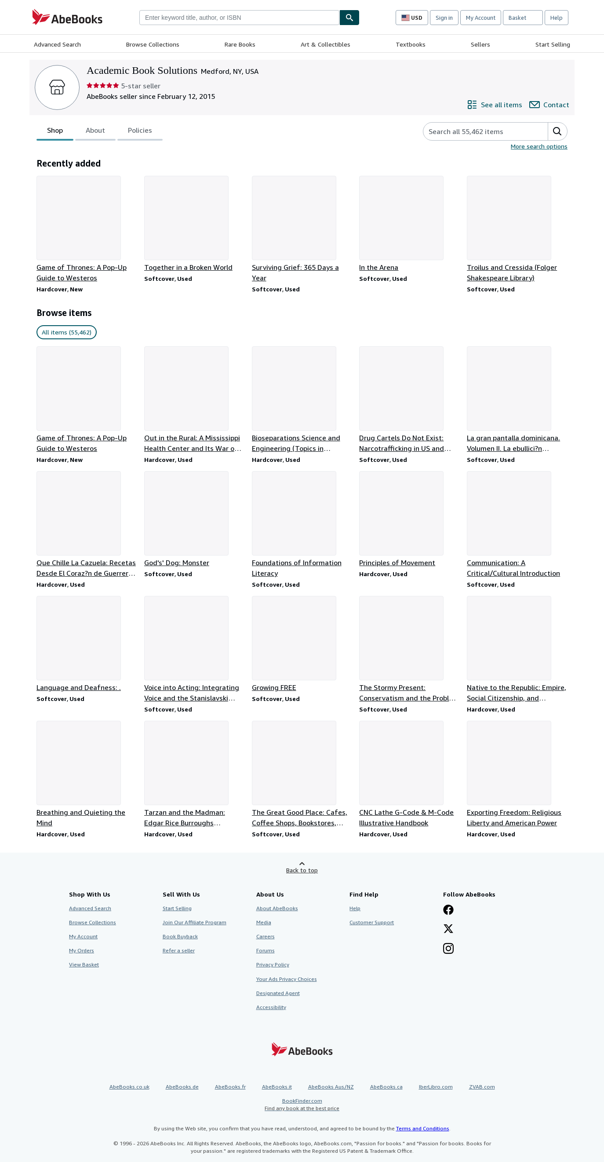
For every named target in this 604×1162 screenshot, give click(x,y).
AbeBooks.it (277, 1086)
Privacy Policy (272, 964)
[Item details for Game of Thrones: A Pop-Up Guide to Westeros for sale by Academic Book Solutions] (86, 229)
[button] (557, 131)
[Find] (349, 17)
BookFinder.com (302, 1104)
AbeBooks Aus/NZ (331, 1086)
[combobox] (239, 17)
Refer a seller (179, 950)
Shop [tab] (54, 132)
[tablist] (99, 131)
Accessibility (271, 1007)
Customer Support (371, 922)
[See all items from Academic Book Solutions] (494, 104)
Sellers (480, 44)
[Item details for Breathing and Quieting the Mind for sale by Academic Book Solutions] (86, 774)
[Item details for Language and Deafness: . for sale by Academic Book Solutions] (86, 644)
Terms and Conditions (422, 1128)
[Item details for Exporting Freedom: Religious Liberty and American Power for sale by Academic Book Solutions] (517, 774)
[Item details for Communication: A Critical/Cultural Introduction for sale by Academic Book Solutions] (517, 524)
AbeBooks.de (182, 1086)
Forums (265, 950)
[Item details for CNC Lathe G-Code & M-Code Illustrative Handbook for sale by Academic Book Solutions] (409, 774)
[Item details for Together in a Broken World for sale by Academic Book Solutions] (194, 224)
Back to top (302, 870)
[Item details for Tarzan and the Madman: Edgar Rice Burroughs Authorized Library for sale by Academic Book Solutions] (194, 774)
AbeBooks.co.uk (129, 1086)
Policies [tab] (140, 132)
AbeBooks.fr (230, 1086)
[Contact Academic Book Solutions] (549, 104)
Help (556, 17)
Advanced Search (57, 44)
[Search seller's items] (476, 131)
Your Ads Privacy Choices (286, 979)
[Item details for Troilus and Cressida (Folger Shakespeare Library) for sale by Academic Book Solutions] (517, 229)
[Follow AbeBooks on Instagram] (448, 949)
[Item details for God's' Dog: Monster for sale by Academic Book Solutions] (194, 519)
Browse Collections (152, 44)
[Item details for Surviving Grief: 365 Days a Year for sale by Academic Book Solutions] (302, 229)
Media (263, 922)
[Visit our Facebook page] (448, 910)
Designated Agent (278, 993)
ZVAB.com (482, 1086)
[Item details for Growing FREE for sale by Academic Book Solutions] (302, 644)
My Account (480, 17)
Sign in (444, 17)
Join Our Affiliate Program (194, 922)
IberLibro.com (436, 1086)
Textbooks (411, 44)
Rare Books (240, 44)
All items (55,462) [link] (66, 332)
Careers (265, 936)
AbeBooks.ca (386, 1086)
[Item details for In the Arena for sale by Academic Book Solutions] (409, 224)
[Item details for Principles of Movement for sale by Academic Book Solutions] (409, 519)
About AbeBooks (277, 908)
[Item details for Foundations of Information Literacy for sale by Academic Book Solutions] (302, 524)
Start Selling (552, 44)
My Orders (81, 950)
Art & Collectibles (325, 44)
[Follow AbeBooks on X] (448, 929)
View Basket (84, 964)
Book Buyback (180, 936)
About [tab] (95, 132)
